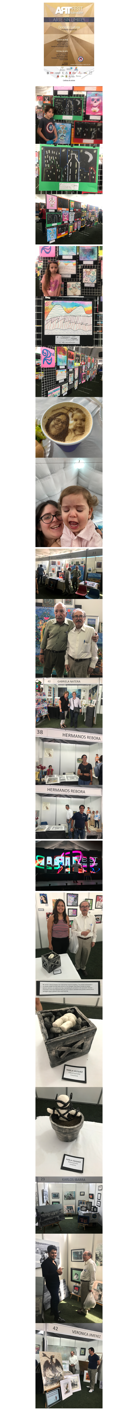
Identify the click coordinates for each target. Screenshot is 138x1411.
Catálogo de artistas (69, 79)
